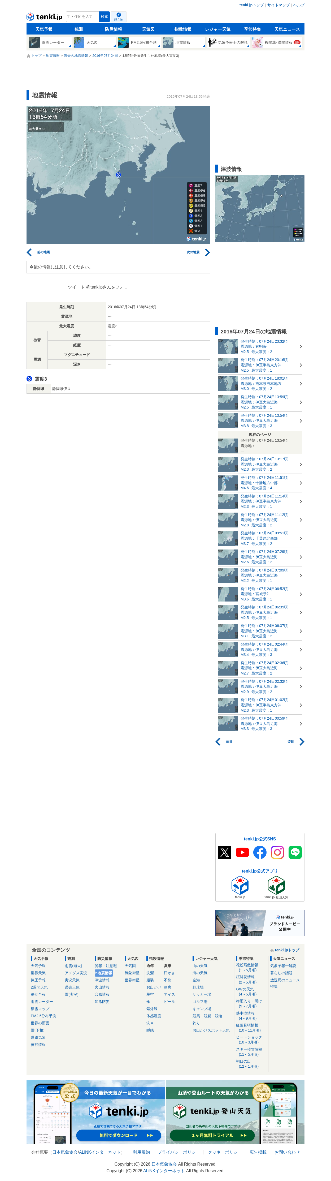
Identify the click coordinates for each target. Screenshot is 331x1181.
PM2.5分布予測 (43, 1016)
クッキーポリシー (225, 1152)
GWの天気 (251, 992)
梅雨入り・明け (251, 1004)
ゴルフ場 (200, 1001)
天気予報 (44, 29)
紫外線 (152, 1009)
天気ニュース (287, 29)
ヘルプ (298, 5)
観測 (79, 29)
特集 (274, 986)
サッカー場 (202, 994)
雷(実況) (71, 994)
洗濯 (150, 973)
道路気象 (38, 1037)
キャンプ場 (202, 1009)
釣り (196, 1023)
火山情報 (102, 987)
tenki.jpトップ (251, 5)
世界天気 (38, 973)
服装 (150, 980)
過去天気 (72, 987)
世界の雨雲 (40, 1023)
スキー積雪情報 (251, 1052)
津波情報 (102, 980)
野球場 (198, 987)
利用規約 (141, 1152)
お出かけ (153, 987)
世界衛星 (132, 980)
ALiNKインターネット (100, 1152)
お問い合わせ (287, 1152)
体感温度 (153, 1016)
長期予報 (38, 994)
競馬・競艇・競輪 (207, 1016)
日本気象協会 (65, 1152)
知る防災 (102, 1001)
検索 (104, 17)
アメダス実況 (76, 973)
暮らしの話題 (281, 973)
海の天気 (200, 973)
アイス (169, 994)
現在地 (118, 19)
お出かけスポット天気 (211, 1030)
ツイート (76, 287)
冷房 (167, 987)
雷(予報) (37, 1030)
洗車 (150, 1023)
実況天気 (72, 980)
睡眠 (150, 1030)
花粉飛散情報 (251, 968)
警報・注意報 (106, 966)
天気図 (148, 29)
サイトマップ (278, 5)
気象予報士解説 (283, 966)
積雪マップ (40, 1009)
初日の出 (251, 1064)
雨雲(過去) (73, 966)
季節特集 (252, 29)
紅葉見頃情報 (251, 1028)
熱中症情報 (251, 1016)
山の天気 (200, 966)
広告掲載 (258, 1152)
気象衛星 (132, 973)
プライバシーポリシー (179, 1152)
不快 (167, 980)
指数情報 (183, 29)
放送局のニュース (285, 980)
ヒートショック (251, 1040)
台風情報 (102, 994)
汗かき (169, 973)
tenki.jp (45, 18)
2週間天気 (39, 987)
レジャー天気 (217, 29)
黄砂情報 (38, 1044)
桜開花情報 (251, 980)
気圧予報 (38, 980)
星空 (150, 994)
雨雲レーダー (42, 1001)
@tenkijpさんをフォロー (109, 287)
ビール (169, 1001)
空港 (196, 980)
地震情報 (104, 973)
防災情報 (113, 29)
